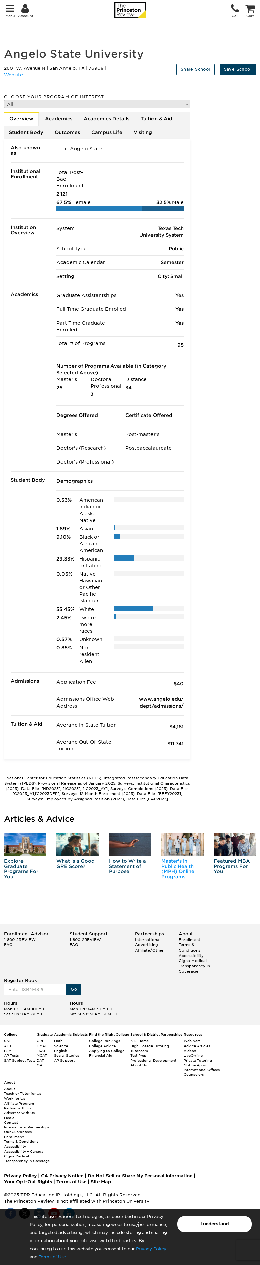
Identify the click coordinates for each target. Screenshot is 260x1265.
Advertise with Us (19, 1113)
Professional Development (153, 1060)
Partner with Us (17, 1108)
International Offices (202, 1070)
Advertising (146, 944)
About (9, 1089)
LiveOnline (193, 1055)
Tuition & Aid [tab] (156, 118)
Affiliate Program (19, 1103)
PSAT (8, 1051)
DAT (40, 1060)
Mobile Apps (195, 1065)
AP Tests (11, 1055)
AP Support (64, 1060)
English (60, 1051)
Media (9, 1118)
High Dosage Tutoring (149, 1046)
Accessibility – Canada (23, 1151)
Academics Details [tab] (106, 118)
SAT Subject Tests (19, 1060)
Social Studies (66, 1055)
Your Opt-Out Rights (28, 1181)
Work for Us (14, 1098)
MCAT (42, 1055)
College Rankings (104, 1041)
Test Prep (138, 1055)
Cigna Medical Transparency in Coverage (194, 965)
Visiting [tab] (143, 132)
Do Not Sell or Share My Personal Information (140, 1175)
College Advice (102, 1046)
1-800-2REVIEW (20, 939)
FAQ (8, 944)
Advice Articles (197, 1046)
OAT (40, 1065)
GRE (40, 1041)
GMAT (42, 1046)
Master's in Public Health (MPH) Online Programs (177, 868)
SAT (7, 1041)
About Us (138, 1065)
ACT (8, 1046)
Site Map (101, 1181)
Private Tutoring (198, 1060)
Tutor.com (139, 1051)
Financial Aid (100, 1055)
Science (61, 1046)
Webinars (192, 1041)
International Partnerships (26, 1127)
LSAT (41, 1051)
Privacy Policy (151, 1248)
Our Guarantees (18, 1132)
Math (58, 1041)
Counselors (194, 1074)
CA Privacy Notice (62, 1175)
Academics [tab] (58, 118)
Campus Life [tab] (106, 132)
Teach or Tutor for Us (22, 1093)
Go (74, 989)
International (147, 939)
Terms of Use (52, 1256)
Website (13, 74)
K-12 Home (139, 1041)
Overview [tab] (21, 118)
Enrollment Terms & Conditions (189, 945)
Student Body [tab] (26, 132)
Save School (238, 69)
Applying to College (106, 1051)
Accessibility (191, 955)
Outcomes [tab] (67, 132)
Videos (190, 1051)
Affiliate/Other (149, 950)
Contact (11, 1122)
